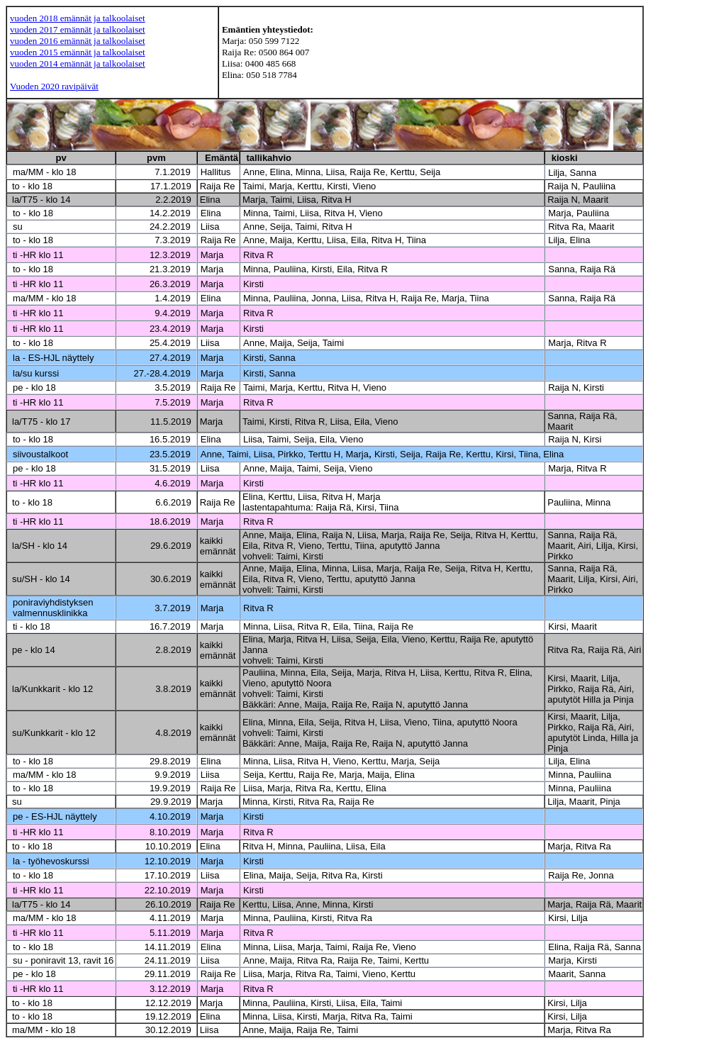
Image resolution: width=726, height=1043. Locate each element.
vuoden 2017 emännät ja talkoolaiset (77, 29)
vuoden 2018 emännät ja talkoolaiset (77, 18)
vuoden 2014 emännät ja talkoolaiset (77, 63)
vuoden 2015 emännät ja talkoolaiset (77, 52)
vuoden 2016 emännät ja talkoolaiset (77, 40)
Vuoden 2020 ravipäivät (54, 86)
